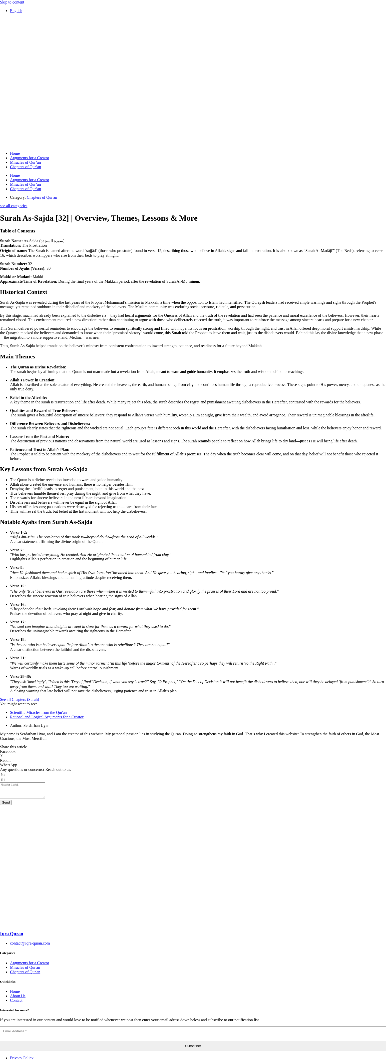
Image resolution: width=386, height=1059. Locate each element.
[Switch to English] (16, 10)
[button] (193, 751)
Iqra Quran (11, 936)
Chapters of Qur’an (25, 167)
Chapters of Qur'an (42, 197)
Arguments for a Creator (29, 158)
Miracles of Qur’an (25, 162)
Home (15, 153)
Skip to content (12, 2)
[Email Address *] (193, 1034)
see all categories (13, 206)
